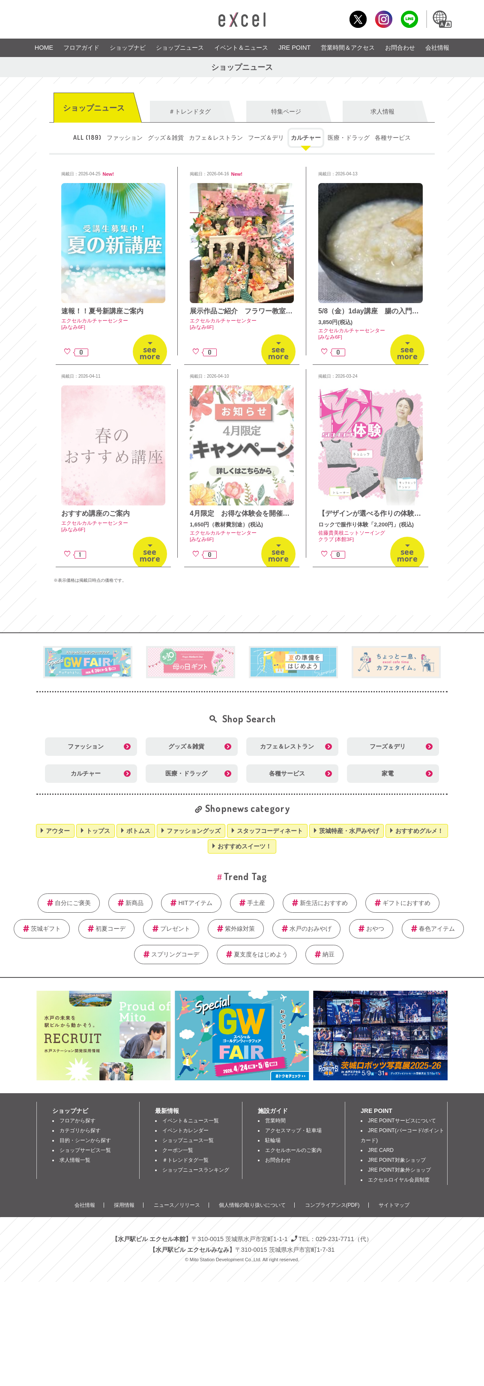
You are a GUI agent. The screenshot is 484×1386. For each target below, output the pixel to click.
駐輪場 (273, 1140)
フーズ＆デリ (266, 137)
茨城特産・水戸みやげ (349, 830)
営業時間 (275, 1121)
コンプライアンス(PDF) (332, 1205)
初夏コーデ (110, 928)
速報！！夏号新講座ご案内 (102, 311)
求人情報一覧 (75, 1160)
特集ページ (286, 111)
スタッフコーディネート (270, 830)
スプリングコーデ (175, 954)
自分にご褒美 (73, 902)
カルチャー (306, 137)
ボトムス (138, 830)
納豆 (329, 954)
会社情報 (437, 47)
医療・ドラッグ (349, 137)
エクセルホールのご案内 (293, 1150)
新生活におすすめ (324, 902)
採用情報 (124, 1205)
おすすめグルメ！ (419, 830)
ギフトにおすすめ (406, 902)
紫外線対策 (240, 928)
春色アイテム (437, 928)
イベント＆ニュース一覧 (190, 1121)
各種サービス (393, 137)
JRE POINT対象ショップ (397, 1160)
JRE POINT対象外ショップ (399, 1170)
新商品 (134, 902)
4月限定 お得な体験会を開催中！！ (246, 513)
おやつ (375, 928)
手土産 (256, 902)
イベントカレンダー (185, 1130)
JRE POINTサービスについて (402, 1121)
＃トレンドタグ (190, 111)
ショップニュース (180, 47)
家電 (388, 773)
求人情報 (382, 111)
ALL (87, 137)
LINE (409, 19)
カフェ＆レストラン (216, 137)
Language (441, 19)
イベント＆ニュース (241, 47)
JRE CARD (381, 1150)
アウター (58, 830)
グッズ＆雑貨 (166, 137)
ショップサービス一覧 (85, 1150)
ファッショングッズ (194, 830)
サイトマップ (394, 1205)
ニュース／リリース (177, 1205)
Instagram (383, 19)
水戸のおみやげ (311, 928)
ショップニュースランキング (195, 1170)
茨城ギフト (46, 928)
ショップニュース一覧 (188, 1140)
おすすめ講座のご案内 (95, 513)
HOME (44, 47)
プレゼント (175, 928)
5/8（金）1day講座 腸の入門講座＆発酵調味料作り (399, 311)
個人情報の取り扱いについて (252, 1205)
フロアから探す (78, 1121)
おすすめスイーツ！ (245, 846)
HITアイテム (195, 902)
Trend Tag (245, 876)
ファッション (125, 137)
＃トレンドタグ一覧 (185, 1160)
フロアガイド (81, 47)
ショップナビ (128, 47)
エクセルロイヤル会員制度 (399, 1180)
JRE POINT (294, 47)
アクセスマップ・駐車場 (293, 1130)
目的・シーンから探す (85, 1140)
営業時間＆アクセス (348, 47)
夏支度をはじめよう (261, 954)
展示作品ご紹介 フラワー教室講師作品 (251, 311)
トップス (98, 830)
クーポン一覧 (177, 1150)
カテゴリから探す (80, 1130)
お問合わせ (400, 47)
